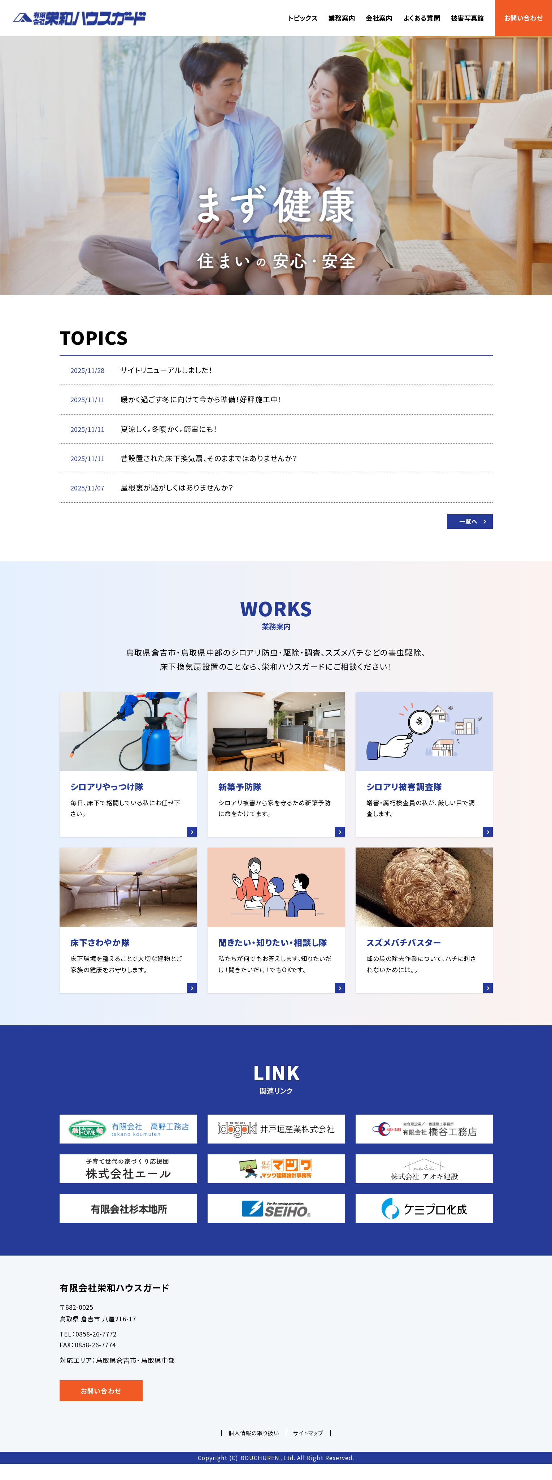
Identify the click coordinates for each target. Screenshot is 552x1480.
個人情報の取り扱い (254, 1449)
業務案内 (342, 17)
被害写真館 (467, 17)
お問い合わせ (523, 17)
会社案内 (379, 17)
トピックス (303, 17)
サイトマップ (308, 1449)
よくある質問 (421, 17)
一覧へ (465, 523)
